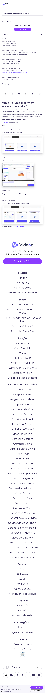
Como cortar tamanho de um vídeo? (11, 59)
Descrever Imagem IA (22, 532)
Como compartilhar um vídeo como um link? (13, 75)
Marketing (22, 584)
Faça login (5, 122)
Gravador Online (22, 443)
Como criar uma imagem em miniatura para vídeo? (17, 13)
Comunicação (22, 588)
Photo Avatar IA (22, 358)
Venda (22, 579)
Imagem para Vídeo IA (22, 399)
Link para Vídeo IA (22, 404)
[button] (15, 691)
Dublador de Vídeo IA (22, 429)
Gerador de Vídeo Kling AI (22, 522)
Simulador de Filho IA (22, 468)
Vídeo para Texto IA (22, 537)
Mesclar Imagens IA (23, 478)
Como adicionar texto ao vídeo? (10, 63)
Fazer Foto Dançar (22, 424)
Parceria (22, 610)
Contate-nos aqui (19, 226)
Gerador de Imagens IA (22, 542)
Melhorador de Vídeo (22, 409)
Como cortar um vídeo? (8, 57)
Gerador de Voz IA (22, 498)
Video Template (22, 348)
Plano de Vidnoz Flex (22, 331)
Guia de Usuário (22, 644)
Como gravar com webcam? (9, 45)
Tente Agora (22, 29)
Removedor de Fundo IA (22, 488)
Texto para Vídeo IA (22, 394)
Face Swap (22, 453)
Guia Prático (11, 12)
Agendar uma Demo (22, 632)
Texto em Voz (22, 503)
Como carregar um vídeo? (9, 41)
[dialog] (22, 689)
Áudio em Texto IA (22, 414)
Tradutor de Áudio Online (22, 518)
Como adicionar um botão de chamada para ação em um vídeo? (19, 52)
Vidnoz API (22, 627)
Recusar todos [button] (36, 690)
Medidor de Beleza (22, 463)
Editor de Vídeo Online (22, 448)
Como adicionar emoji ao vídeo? (10, 66)
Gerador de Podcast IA (22, 557)
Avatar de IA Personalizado (22, 368)
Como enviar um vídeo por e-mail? (11, 77)
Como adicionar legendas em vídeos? (12, 61)
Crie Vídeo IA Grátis (23, 261)
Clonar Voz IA (22, 493)
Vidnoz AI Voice (22, 287)
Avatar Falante (22, 389)
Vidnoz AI (23, 277)
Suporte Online (22, 649)
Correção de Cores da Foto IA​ (22, 547)
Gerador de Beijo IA (22, 419)
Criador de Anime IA (22, 483)
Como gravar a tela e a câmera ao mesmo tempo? (15, 54)
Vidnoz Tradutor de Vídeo (22, 292)
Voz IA (22, 353)
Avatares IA (22, 343)
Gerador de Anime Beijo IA (22, 527)
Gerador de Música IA (22, 513)
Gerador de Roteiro (22, 438)
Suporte (4, 12)
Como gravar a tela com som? (10, 43)
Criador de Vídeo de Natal (22, 377)
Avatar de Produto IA (22, 363)
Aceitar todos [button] (37, 687)
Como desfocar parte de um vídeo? (11, 68)
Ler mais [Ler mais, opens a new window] (19, 689)
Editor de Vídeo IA (22, 372)
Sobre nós (22, 605)
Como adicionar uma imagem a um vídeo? (13, 50)
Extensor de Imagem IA (22, 552)
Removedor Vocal (22, 508)
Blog (22, 569)
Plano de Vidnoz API (22, 326)
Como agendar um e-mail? (9, 79)
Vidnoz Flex (22, 282)
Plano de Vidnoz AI (22, 304)
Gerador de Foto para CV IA (22, 473)
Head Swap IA (22, 458)
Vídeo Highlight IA (22, 434)
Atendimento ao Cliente (22, 593)
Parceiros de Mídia (22, 615)
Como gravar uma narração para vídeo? (12, 70)
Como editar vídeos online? (9, 48)
